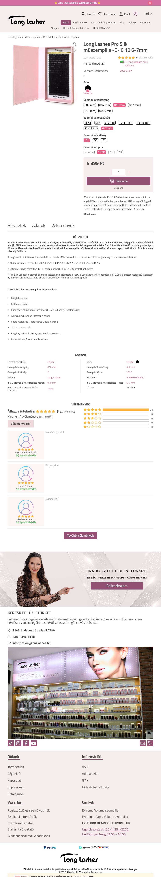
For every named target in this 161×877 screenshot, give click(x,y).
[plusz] (129, 172)
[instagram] (18, 743)
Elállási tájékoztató (21, 829)
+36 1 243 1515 (23, 636)
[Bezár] (150, 3)
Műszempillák (32, 37)
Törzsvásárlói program (103, 22)
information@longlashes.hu (31, 643)
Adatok (38, 225)
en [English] (151, 13)
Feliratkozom (117, 586)
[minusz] (108, 172)
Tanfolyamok (80, 22)
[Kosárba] (118, 181)
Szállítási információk (22, 816)
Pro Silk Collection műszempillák (61, 37)
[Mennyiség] (118, 172)
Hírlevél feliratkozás (95, 787)
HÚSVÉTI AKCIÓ (101, 28)
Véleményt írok (20, 423)
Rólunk (132, 22)
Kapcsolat (145, 22)
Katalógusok (16, 794)
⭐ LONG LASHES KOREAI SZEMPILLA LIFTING (76, 2)
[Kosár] (135, 13)
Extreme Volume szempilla (100, 810)
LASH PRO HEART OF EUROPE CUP (106, 823)
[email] (143, 743)
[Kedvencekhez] (74, 50)
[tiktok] (11, 743)
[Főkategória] (14, 37)
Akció (66, 22)
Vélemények (63, 225)
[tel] (150, 743)
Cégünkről (14, 773)
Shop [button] (54, 28)
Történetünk (16, 766)
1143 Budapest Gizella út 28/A (33, 630)
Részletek (17, 225)
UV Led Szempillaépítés (76, 28)
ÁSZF (85, 766)
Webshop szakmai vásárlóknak (29, 835)
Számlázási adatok (20, 823)
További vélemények (80, 535)
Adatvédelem (91, 773)
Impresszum (16, 787)
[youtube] (34, 743)
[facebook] (26, 743)
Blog (122, 22)
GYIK (85, 780)
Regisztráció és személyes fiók (29, 810)
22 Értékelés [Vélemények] (146, 57)
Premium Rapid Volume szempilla (105, 816)
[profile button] (124, 13)
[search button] (88, 14)
